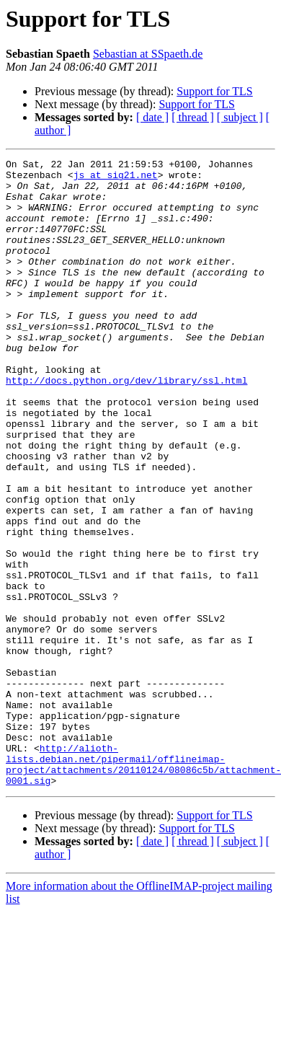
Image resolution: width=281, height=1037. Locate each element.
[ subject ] (240, 117)
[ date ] (152, 117)
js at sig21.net (115, 178)
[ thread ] (192, 117)
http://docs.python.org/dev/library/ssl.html (126, 425)
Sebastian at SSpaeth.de (147, 54)
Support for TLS (214, 91)
